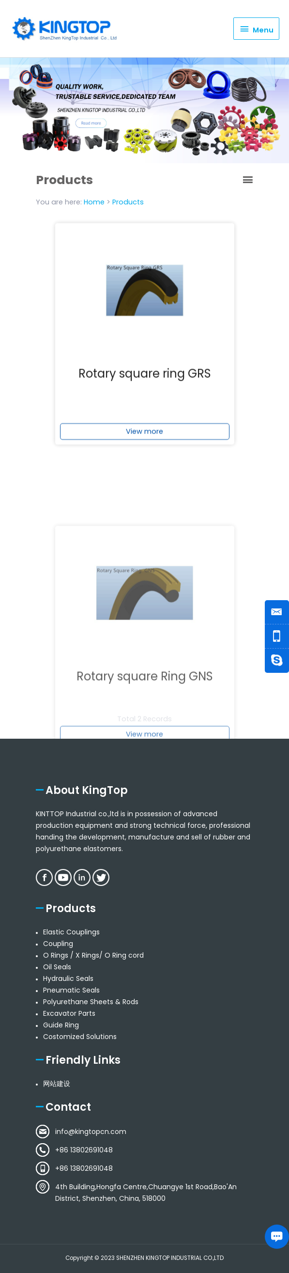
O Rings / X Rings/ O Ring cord (93, 955)
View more (144, 441)
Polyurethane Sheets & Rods (90, 1002)
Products (128, 202)
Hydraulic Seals (68, 978)
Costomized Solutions (80, 1036)
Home (94, 202)
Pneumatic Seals (71, 990)
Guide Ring (61, 1025)
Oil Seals (57, 967)
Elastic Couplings (71, 932)
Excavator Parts (69, 1013)
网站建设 (56, 1083)
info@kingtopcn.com (90, 1131)
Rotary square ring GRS (144, 383)
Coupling (58, 943)
